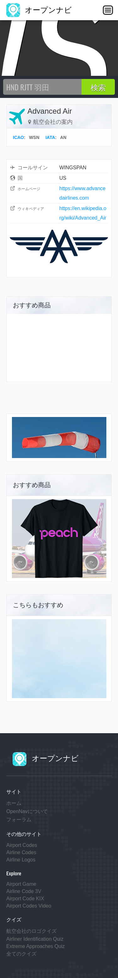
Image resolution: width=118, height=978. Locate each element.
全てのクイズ (21, 954)
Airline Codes (21, 852)
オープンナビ (39, 10)
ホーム (13, 803)
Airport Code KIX (25, 898)
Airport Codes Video (28, 906)
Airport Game (21, 884)
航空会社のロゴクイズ (31, 931)
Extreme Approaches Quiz (35, 946)
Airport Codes (21, 845)
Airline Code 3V (23, 891)
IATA (50, 137)
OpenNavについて (27, 811)
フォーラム (18, 819)
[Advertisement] (59, 658)
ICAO (18, 137)
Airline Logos (21, 859)
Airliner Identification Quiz (34, 939)
